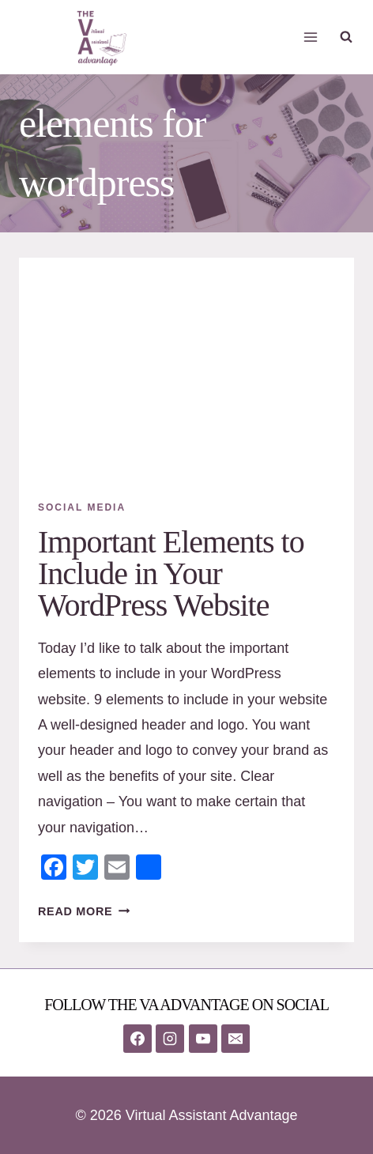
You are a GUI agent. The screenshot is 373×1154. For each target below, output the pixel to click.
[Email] (235, 1038)
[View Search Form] (346, 37)
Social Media (82, 507)
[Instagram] (170, 1038)
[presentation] (186, 369)
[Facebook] (137, 1038)
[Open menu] (311, 37)
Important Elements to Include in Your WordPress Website (171, 573)
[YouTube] (203, 1038)
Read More (84, 911)
